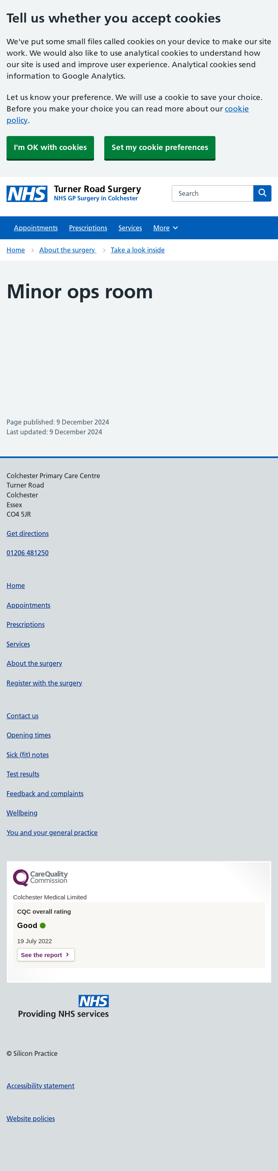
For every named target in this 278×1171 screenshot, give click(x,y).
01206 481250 (28, 553)
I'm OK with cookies (50, 147)
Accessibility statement (40, 1086)
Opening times (29, 735)
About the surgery (67, 250)
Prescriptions (88, 228)
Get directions (28, 533)
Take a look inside (138, 250)
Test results (23, 774)
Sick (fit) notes (28, 755)
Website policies (31, 1118)
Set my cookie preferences (160, 147)
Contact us (22, 716)
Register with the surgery (44, 683)
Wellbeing (22, 813)
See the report (41, 954)
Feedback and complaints (45, 794)
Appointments (36, 228)
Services (130, 228)
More (166, 228)
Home (16, 250)
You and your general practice (52, 832)
